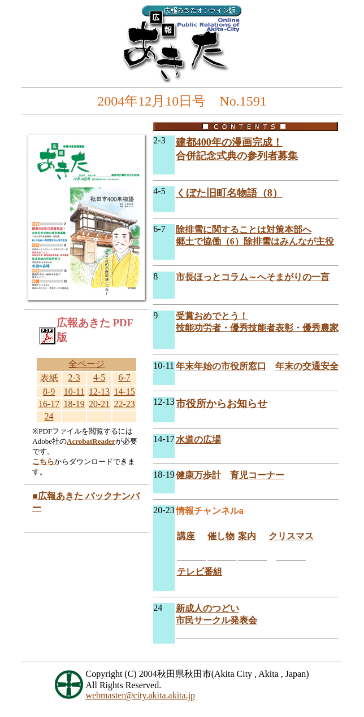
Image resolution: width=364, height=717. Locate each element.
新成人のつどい (207, 608)
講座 (186, 536)
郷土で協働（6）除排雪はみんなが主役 (255, 241)
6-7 (124, 377)
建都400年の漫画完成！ (229, 142)
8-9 (49, 391)
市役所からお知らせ (221, 403)
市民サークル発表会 (216, 620)
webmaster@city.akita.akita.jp (140, 695)
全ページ (86, 364)
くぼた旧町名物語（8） (229, 193)
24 (49, 416)
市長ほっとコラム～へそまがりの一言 (253, 277)
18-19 (73, 404)
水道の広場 (198, 439)
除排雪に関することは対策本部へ (243, 229)
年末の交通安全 (307, 366)
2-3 (74, 377)
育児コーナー (257, 475)
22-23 (124, 404)
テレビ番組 (199, 571)
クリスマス (291, 536)
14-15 (124, 391)
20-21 (99, 404)
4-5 (99, 377)
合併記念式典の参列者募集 (237, 155)
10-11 (74, 391)
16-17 (48, 404)
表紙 (49, 378)
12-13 (99, 391)
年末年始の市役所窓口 (221, 366)
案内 (247, 536)
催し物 (221, 536)
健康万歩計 (198, 475)
